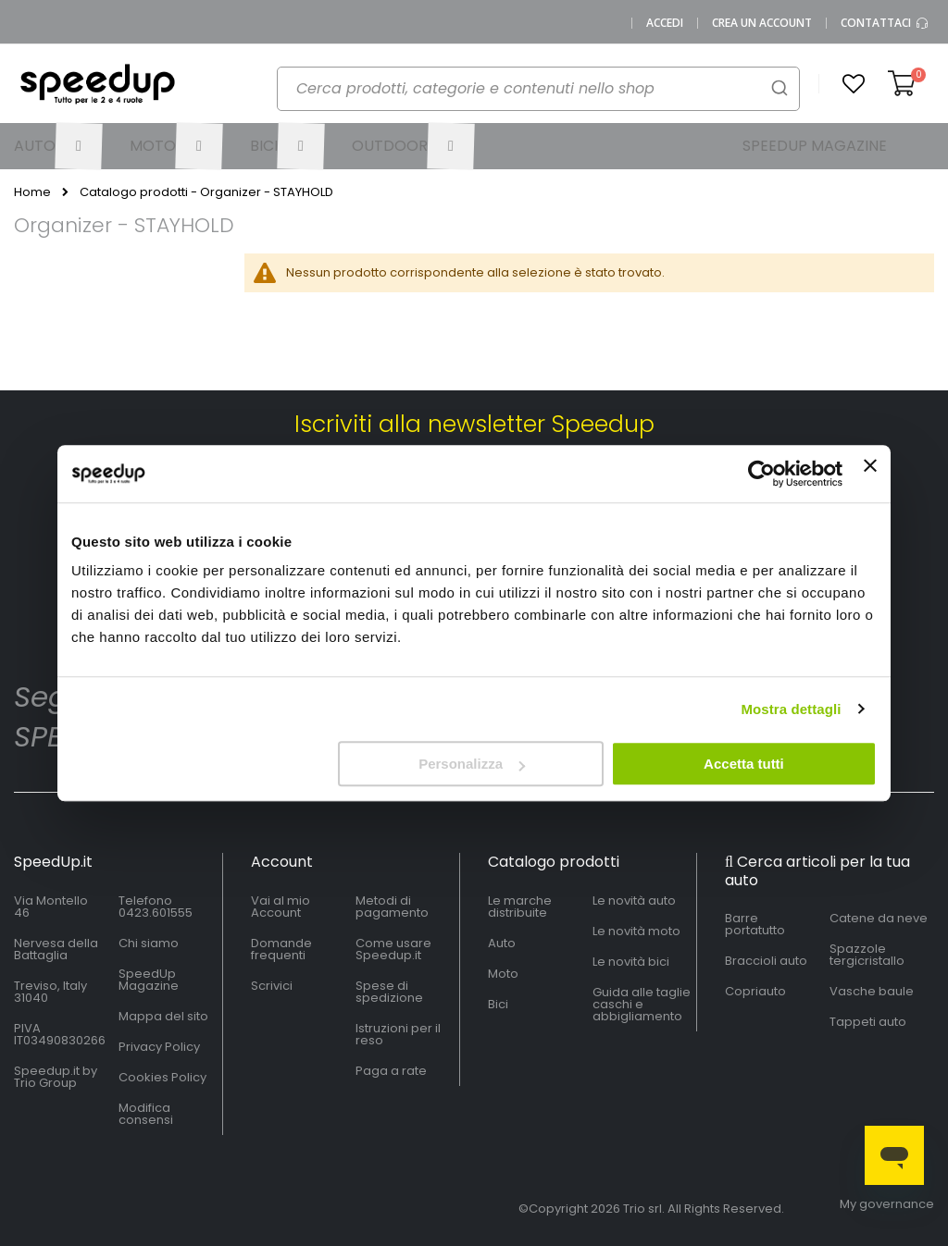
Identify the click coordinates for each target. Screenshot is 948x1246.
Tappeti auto (868, 1021)
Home (32, 192)
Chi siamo (148, 943)
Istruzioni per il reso (398, 1034)
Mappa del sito (163, 1016)
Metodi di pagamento (392, 906)
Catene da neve (879, 918)
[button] (853, 84)
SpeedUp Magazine (148, 979)
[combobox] (538, 89)
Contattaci (885, 23)
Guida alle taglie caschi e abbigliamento (641, 1004)
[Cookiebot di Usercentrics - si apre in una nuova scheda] (761, 473)
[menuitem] (58, 146)
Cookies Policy (162, 1077)
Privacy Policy (159, 1046)
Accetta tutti (744, 763)
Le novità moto (636, 931)
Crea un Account (762, 23)
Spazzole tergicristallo (867, 954)
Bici (498, 1004)
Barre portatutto (755, 924)
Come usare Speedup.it (393, 949)
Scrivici (272, 985)
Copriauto (755, 991)
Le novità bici (630, 961)
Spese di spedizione (389, 991)
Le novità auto (634, 900)
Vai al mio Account (280, 906)
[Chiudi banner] (870, 473)
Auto (502, 943)
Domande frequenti (281, 949)
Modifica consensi (145, 1114)
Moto (503, 973)
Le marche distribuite (520, 906)
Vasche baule (872, 991)
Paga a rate (391, 1070)
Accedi (664, 23)
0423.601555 (155, 912)
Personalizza (471, 763)
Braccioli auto (766, 960)
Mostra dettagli (791, 709)
